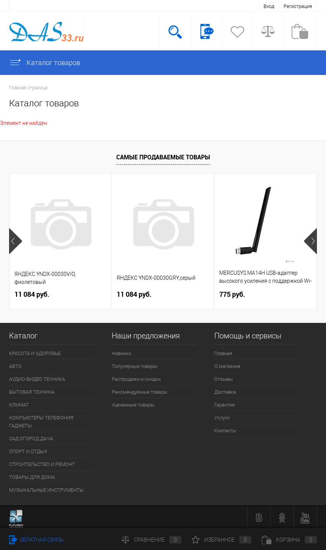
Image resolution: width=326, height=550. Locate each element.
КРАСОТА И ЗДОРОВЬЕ (35, 353)
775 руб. (232, 294)
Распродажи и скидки (136, 379)
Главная (223, 353)
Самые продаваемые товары (163, 157)
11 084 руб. (31, 294)
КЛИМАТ (19, 405)
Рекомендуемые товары (139, 392)
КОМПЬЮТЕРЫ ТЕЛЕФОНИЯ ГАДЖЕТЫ (41, 421)
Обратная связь (36, 540)
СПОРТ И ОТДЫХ (28, 451)
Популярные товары (135, 366)
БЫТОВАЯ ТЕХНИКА (32, 392)
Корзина (289, 540)
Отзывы (223, 379)
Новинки (121, 353)
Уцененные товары (133, 405)
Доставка (225, 392)
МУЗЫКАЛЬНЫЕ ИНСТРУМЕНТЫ (46, 490)
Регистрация (298, 6)
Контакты (225, 430)
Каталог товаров (44, 63)
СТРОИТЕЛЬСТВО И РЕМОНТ (42, 464)
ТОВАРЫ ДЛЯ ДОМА (32, 477)
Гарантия (224, 405)
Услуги (221, 418)
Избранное (221, 540)
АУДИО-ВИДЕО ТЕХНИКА (37, 379)
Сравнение (151, 540)
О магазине (227, 366)
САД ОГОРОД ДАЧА (31, 438)
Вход (269, 6)
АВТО (15, 366)
